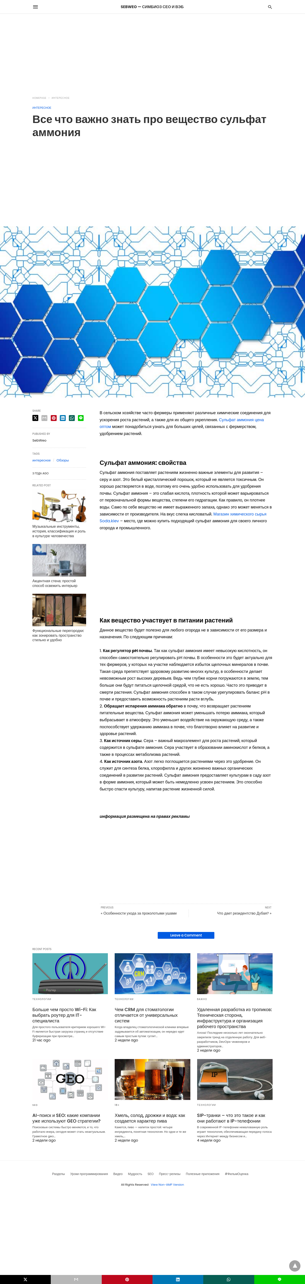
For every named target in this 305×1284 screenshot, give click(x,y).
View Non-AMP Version (167, 1184)
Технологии (41, 999)
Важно (202, 999)
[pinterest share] (54, 418)
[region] (152, 52)
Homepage (39, 98)
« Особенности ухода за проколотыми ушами (139, 913)
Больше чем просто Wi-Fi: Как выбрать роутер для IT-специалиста (64, 1015)
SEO (35, 1105)
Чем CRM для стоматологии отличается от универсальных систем (146, 1015)
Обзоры (63, 460)
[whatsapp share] (72, 418)
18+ (117, 1105)
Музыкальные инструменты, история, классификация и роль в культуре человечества (59, 531)
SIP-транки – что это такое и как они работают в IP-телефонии (231, 1118)
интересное (41, 460)
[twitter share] (35, 418)
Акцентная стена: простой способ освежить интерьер (54, 583)
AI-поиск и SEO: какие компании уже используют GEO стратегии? (66, 1118)
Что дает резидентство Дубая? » (244, 913)
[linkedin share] (63, 418)
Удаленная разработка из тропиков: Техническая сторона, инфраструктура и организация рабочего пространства (234, 1018)
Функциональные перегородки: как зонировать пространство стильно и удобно (58, 635)
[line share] (81, 418)
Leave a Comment (186, 935)
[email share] (44, 418)
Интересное (61, 98)
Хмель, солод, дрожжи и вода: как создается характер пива (150, 1118)
